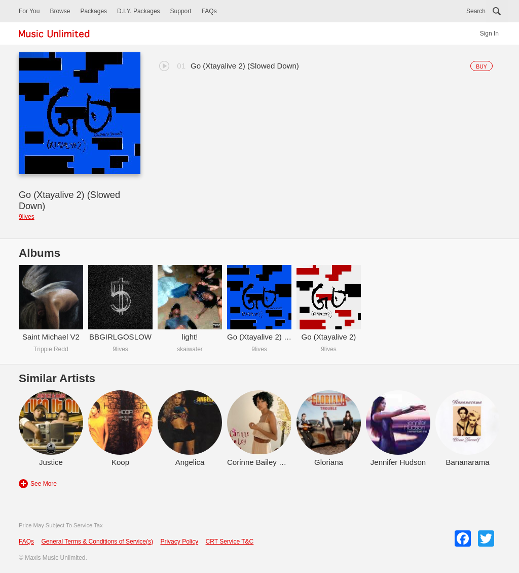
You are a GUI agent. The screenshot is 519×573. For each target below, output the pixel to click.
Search (476, 11)
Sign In (489, 33)
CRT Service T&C (230, 541)
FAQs (209, 11)
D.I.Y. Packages (138, 11)
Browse (60, 11)
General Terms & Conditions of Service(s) (97, 541)
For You (29, 11)
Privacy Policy (179, 541)
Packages (93, 11)
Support (181, 11)
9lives (26, 216)
